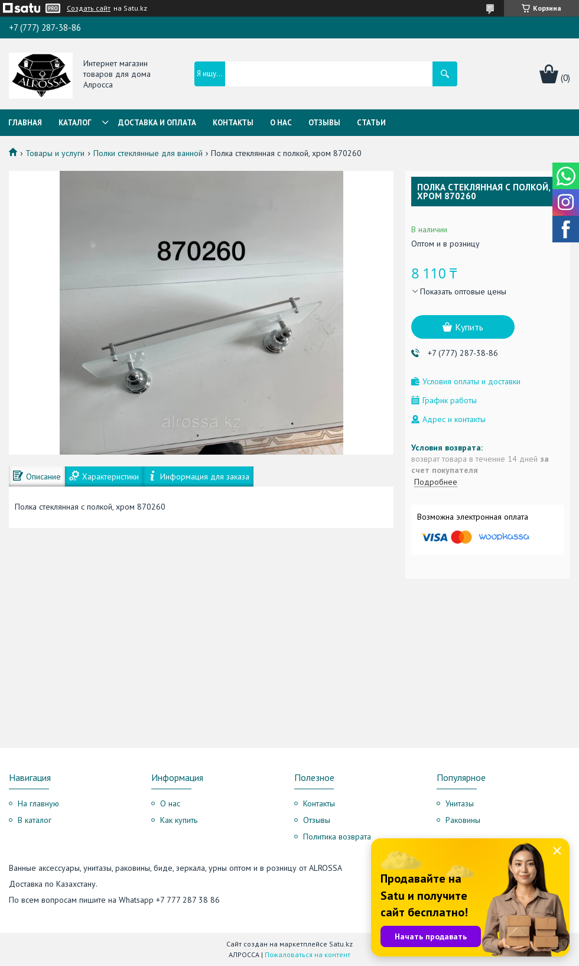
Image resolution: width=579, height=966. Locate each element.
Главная (25, 123)
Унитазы (459, 803)
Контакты (233, 123)
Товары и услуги (54, 153)
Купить (469, 327)
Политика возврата (337, 836)
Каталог (75, 123)
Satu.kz (341, 943)
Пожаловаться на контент (307, 954)
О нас (281, 123)
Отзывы (324, 123)
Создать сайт (88, 8)
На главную (38, 803)
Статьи (371, 123)
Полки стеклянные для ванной (148, 153)
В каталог (34, 820)
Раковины (462, 820)
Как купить (178, 820)
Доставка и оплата (157, 123)
